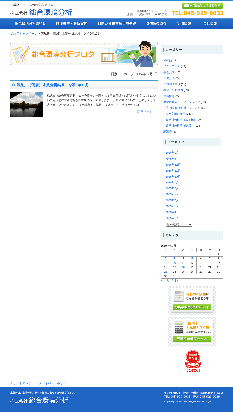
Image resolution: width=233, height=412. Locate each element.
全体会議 (169, 78)
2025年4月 (172, 212)
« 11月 (165, 280)
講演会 (167, 131)
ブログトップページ (23, 33)
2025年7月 (172, 194)
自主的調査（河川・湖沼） (180, 107)
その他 (167, 60)
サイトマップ (22, 383)
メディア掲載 (171, 66)
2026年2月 (172, 152)
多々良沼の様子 (175, 113)
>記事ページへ (146, 111)
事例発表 (169, 72)
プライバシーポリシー (54, 383)
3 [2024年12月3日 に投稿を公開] (174, 258)
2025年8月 (172, 188)
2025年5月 (172, 206)
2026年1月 (172, 158)
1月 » (175, 280)
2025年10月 (173, 176)
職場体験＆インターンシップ (181, 102)
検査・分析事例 (173, 90)
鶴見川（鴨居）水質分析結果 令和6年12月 (53, 85)
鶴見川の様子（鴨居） (180, 125)
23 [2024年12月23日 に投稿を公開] (165, 271)
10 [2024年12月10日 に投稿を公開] (174, 262)
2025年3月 (172, 218)
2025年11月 (173, 170)
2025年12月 (173, 164)
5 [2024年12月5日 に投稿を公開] (192, 258)
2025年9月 (172, 182)
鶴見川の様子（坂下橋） (181, 119)
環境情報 (169, 96)
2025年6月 (172, 200)
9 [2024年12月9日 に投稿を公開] (165, 262)
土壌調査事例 (171, 84)
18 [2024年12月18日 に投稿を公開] (183, 267)
